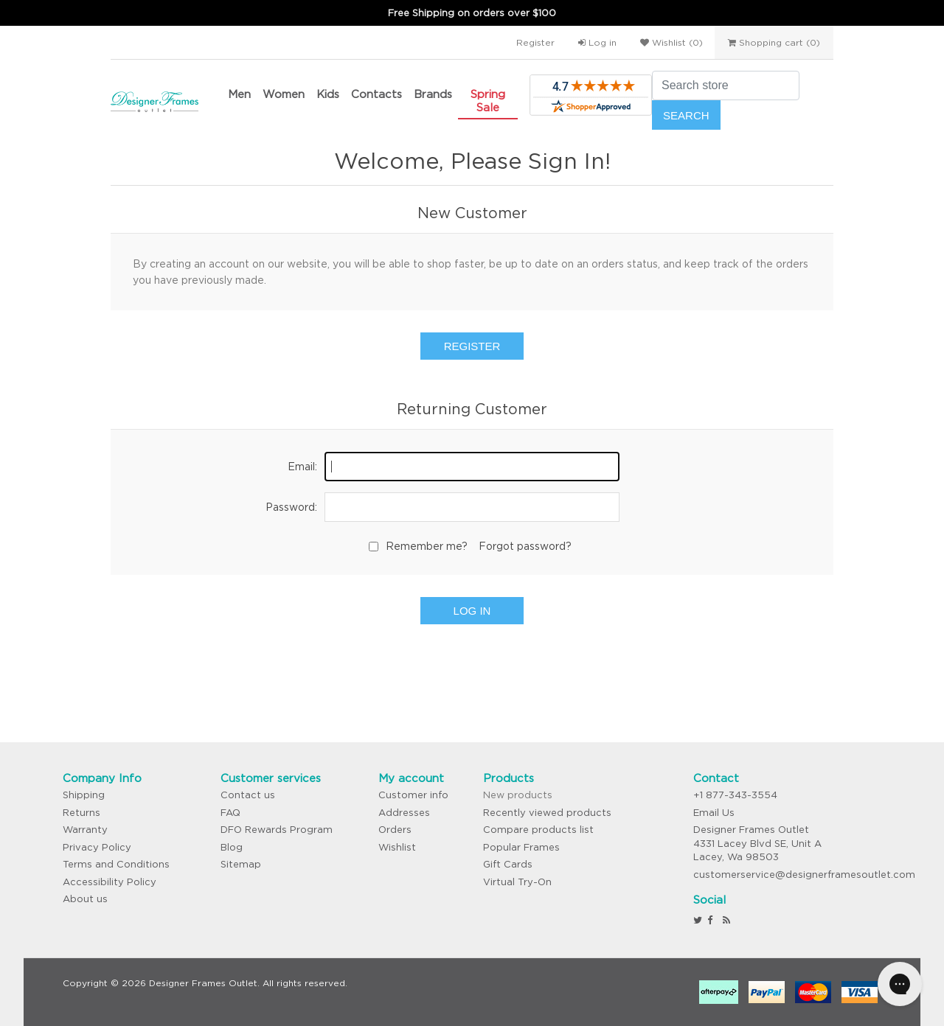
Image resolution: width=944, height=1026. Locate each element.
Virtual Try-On (517, 881)
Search (686, 115)
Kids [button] (327, 94)
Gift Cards (507, 864)
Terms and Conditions (116, 864)
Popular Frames (521, 847)
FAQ (230, 812)
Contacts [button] (376, 94)
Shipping (84, 794)
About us (85, 898)
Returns (81, 812)
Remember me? (427, 546)
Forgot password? (525, 546)
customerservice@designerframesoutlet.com (804, 874)
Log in (597, 42)
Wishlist (397, 847)
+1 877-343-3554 (735, 794)
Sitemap (241, 864)
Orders (395, 829)
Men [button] (239, 94)
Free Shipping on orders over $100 (472, 12)
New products (517, 794)
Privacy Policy (97, 847)
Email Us (714, 812)
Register (535, 42)
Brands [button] (433, 94)
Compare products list (538, 829)
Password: (291, 507)
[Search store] (725, 85)
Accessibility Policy (109, 881)
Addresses (404, 812)
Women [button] (284, 94)
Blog (232, 847)
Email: (302, 466)
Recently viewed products (547, 812)
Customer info (413, 794)
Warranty (85, 829)
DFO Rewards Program (277, 829)
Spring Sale (488, 101)
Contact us (248, 794)
